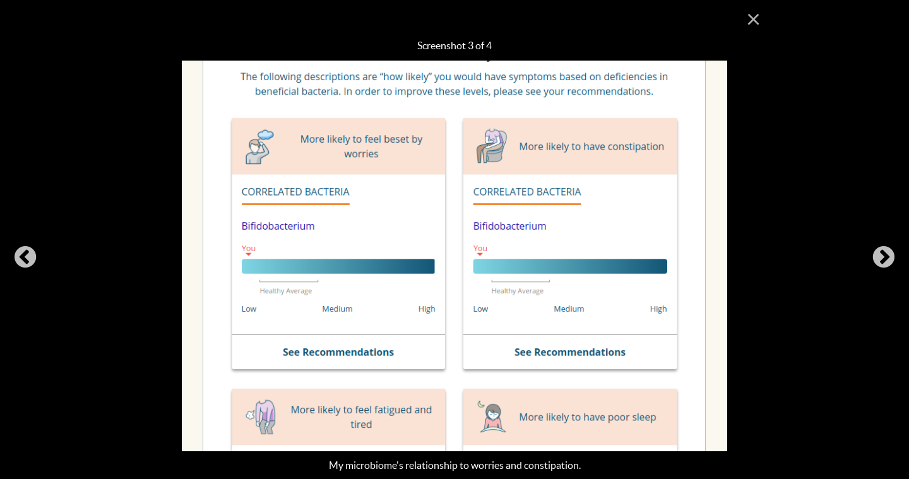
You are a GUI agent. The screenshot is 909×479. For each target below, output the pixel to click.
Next (884, 258)
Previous (25, 258)
